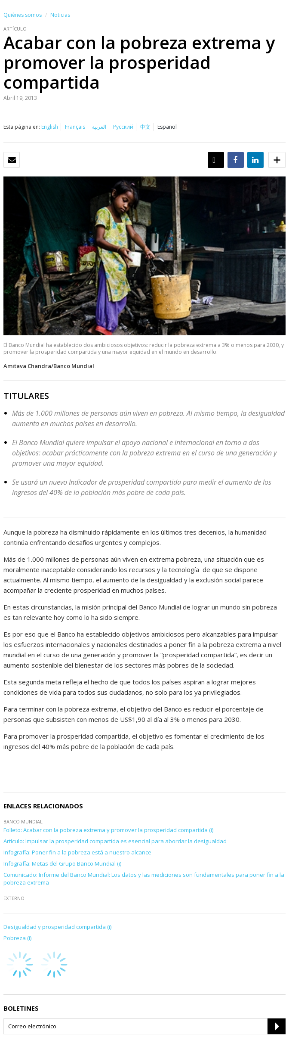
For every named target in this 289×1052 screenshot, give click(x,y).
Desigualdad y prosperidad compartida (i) (57, 927)
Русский (123, 126)
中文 (145, 126)
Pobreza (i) (17, 938)
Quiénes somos (22, 15)
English (49, 126)
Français (75, 126)
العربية (99, 126)
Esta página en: (21, 126)
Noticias (60, 15)
